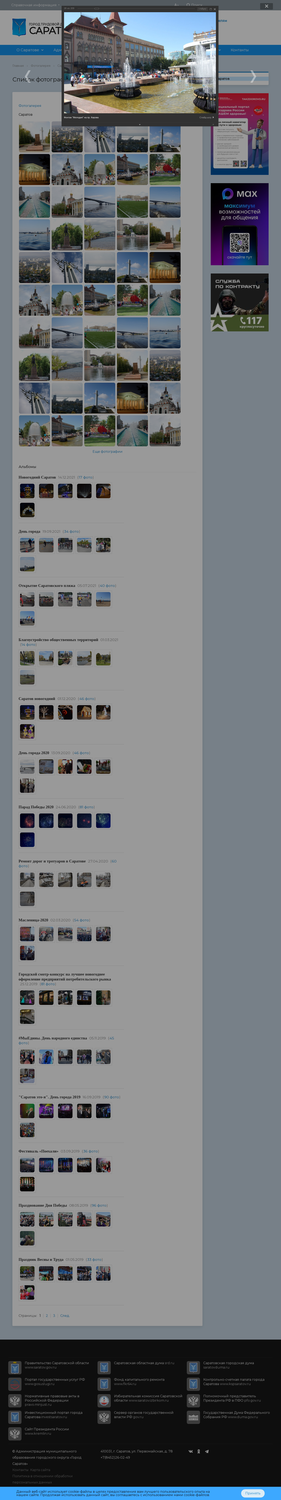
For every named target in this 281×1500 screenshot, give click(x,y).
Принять (253, 1493)
